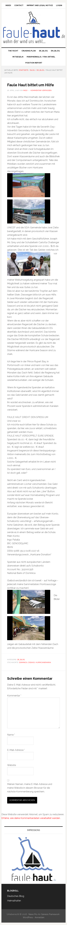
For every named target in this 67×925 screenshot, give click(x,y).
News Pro (33, 914)
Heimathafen (14, 900)
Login (59, 5)
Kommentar (14, 695)
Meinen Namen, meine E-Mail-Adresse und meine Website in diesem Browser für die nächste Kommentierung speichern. (29, 788)
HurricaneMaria (43, 662)
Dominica (23, 662)
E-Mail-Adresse (16, 750)
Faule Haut (33, 17)
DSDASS (31, 662)
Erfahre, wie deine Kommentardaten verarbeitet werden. (30, 818)
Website (11, 765)
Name (11, 734)
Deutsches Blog (15, 896)
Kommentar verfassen (41, 90)
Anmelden (39, 917)
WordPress (28, 917)
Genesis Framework (50, 914)
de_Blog (21, 660)
